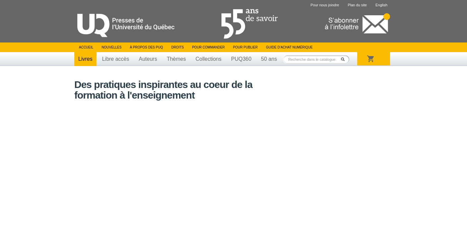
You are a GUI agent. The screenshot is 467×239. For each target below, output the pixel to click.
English (381, 5)
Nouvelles (111, 47)
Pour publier (245, 47)
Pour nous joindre (324, 5)
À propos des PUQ (146, 47)
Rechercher (345, 59)
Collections (208, 59)
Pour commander (208, 47)
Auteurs (148, 59)
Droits (177, 47)
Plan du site (357, 5)
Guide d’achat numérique (289, 47)
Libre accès (115, 59)
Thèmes (176, 59)
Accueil (86, 47)
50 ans (269, 59)
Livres (85, 59)
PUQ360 (241, 59)
